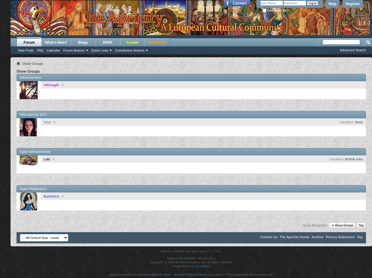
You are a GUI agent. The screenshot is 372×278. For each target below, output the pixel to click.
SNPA (107, 42)
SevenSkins (202, 266)
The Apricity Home (294, 237)
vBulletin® (190, 258)
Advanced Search (353, 50)
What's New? (56, 42)
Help (332, 4)
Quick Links (99, 50)
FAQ (40, 50)
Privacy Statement (340, 237)
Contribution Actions (129, 50)
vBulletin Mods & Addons (190, 274)
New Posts (26, 50)
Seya (47, 122)
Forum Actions (73, 50)
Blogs (83, 42)
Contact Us (268, 237)
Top (361, 225)
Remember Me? (275, 10)
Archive (317, 237)
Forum (29, 42)
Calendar (53, 50)
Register (352, 4)
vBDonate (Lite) (160, 274)
